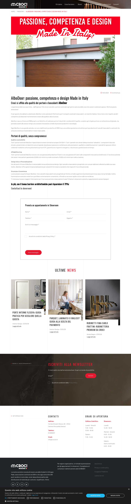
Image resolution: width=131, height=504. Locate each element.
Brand (80, 4)
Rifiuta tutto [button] (115, 495)
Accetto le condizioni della (64, 383)
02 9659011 (51, 433)
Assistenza (98, 464)
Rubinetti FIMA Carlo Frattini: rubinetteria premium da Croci (98, 326)
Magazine (98, 4)
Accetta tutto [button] (95, 495)
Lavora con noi (99, 476)
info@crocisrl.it (53, 439)
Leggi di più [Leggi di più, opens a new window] (35, 495)
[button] (44, 501)
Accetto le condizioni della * (42, 236)
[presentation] (40, 244)
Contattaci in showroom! (21, 188)
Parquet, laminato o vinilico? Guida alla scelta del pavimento (65, 322)
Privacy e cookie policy (102, 468)
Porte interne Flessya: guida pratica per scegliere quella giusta (27, 316)
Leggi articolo (17, 326)
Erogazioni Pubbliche (101, 472)
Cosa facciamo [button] (70, 4)
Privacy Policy (50, 236)
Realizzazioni (88, 4)
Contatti (116, 4)
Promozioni (107, 4)
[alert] (65, 495)
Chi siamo (59, 4)
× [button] (129, 489)
